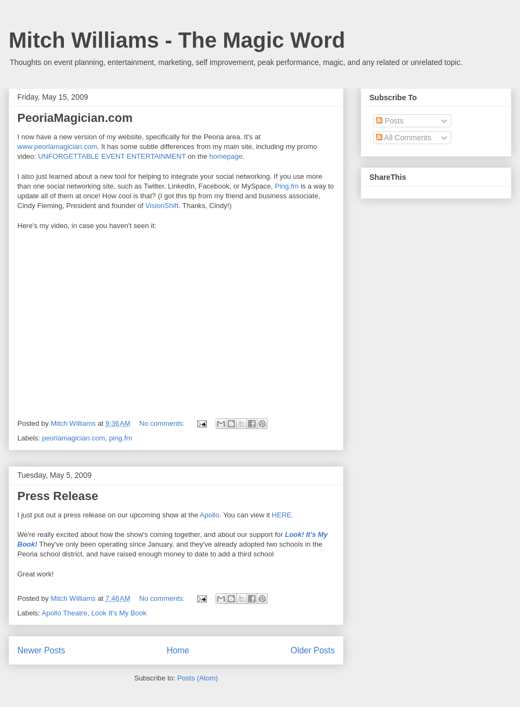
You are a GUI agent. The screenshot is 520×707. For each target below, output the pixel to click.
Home (178, 650)
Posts (390, 120)
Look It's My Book (118, 613)
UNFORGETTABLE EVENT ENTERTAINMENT (112, 156)
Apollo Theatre (64, 613)
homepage (225, 156)
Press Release (57, 496)
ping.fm (120, 438)
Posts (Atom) (197, 678)
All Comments (403, 137)
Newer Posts (41, 650)
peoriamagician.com (73, 438)
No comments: (162, 423)
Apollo (209, 515)
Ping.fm (286, 186)
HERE (281, 515)
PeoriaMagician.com (75, 118)
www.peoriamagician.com (57, 146)
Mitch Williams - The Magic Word (177, 40)
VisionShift (161, 206)
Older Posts (313, 650)
